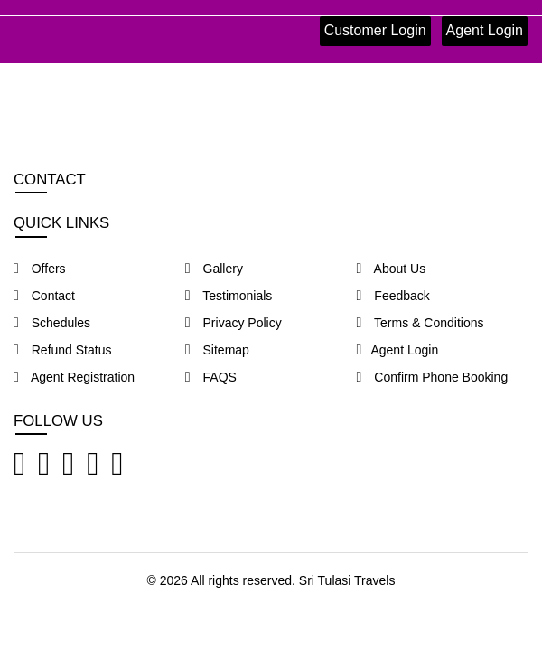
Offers (40, 268)
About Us (391, 268)
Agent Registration (74, 377)
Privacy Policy (233, 323)
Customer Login (375, 30)
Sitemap (217, 350)
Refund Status (62, 350)
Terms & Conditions (420, 323)
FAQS (211, 377)
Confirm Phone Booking (433, 377)
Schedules (52, 323)
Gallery (214, 268)
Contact (44, 295)
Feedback (393, 295)
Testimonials (229, 295)
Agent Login (484, 30)
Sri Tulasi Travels (347, 580)
